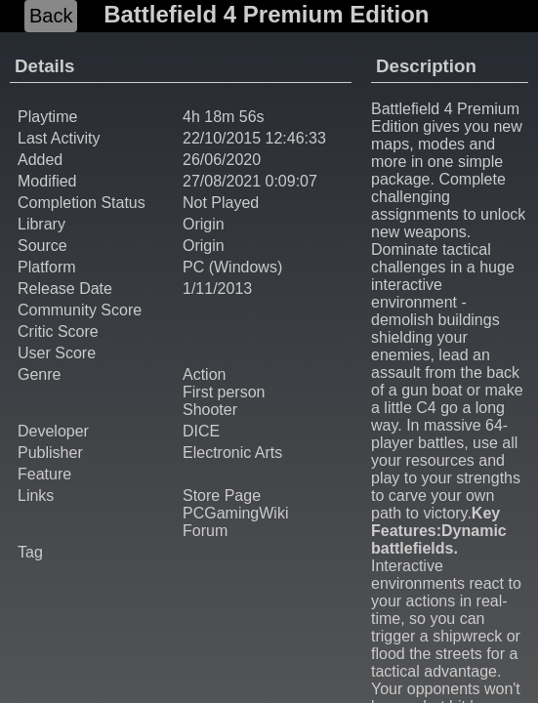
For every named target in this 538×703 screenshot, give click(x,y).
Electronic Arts (232, 452)
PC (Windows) (232, 267)
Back (50, 15)
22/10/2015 (222, 138)
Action (204, 374)
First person (224, 392)
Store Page (222, 495)
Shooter (210, 409)
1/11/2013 (217, 288)
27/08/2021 (222, 181)
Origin (204, 224)
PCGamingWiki (235, 513)
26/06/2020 (222, 159)
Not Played (221, 202)
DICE (201, 431)
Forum (205, 530)
